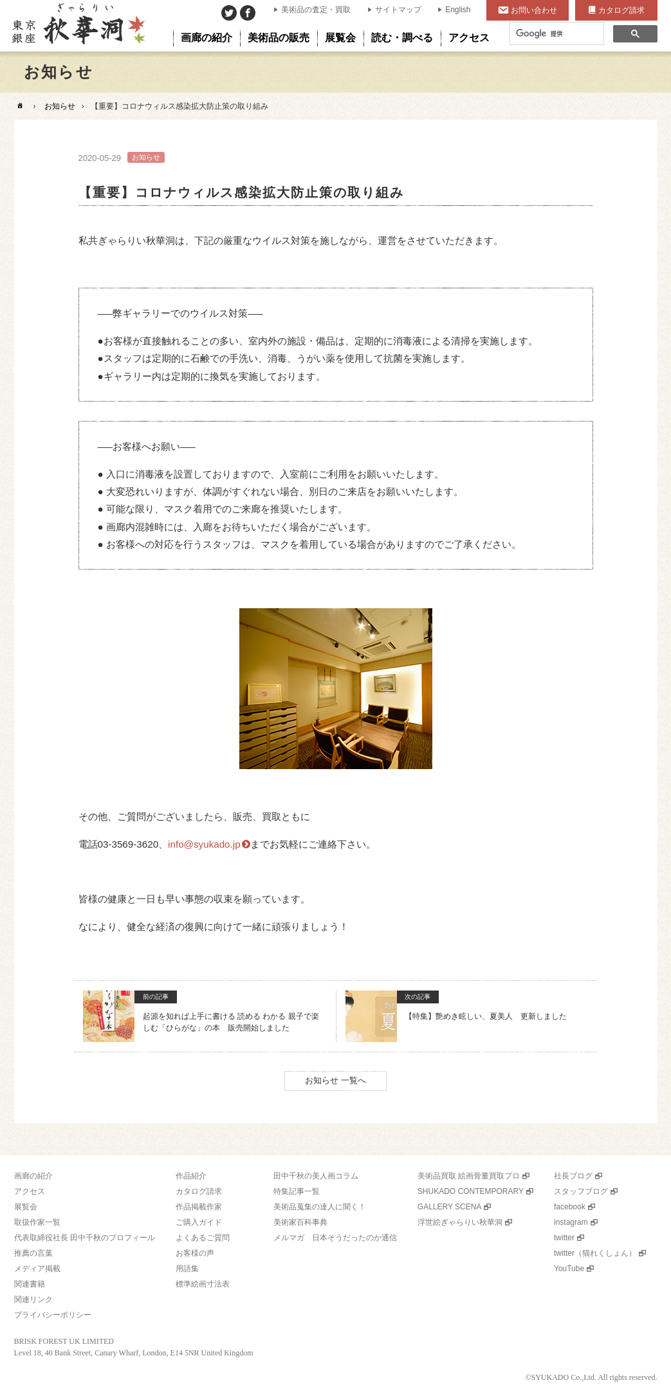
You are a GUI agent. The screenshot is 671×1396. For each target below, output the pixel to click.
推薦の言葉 (33, 1253)
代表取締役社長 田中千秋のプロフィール (84, 1237)
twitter (564, 1237)
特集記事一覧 (296, 1191)
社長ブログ (573, 1175)
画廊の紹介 (33, 1175)
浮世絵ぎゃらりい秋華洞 (460, 1222)
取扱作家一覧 (37, 1222)
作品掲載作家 (199, 1206)
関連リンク (33, 1299)
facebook (569, 1206)
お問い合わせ (534, 10)
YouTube (569, 1268)
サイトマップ (398, 9)
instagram (571, 1222)
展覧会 (25, 1206)
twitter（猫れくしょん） (595, 1253)
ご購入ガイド (199, 1222)
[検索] (555, 34)
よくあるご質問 (203, 1237)
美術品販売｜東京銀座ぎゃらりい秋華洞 (78, 25)
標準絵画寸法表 (203, 1284)
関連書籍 (29, 1284)
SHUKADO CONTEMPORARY (471, 1191)
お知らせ (59, 106)
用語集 (187, 1268)
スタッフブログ (581, 1191)
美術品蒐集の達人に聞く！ (319, 1206)
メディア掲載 (37, 1268)
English (457, 9)
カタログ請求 (621, 10)
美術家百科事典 (300, 1222)
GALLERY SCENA (450, 1206)
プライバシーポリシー (52, 1314)
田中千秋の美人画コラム (315, 1175)
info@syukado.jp (204, 844)
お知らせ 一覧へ (335, 1080)
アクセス (29, 1191)
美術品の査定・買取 (316, 9)
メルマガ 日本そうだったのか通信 (335, 1237)
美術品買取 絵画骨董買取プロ (469, 1175)
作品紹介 (191, 1175)
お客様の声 (195, 1253)
